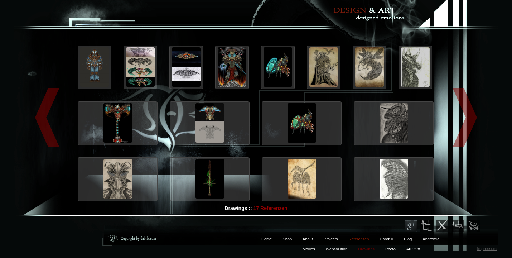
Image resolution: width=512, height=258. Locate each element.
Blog (408, 239)
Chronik (386, 239)
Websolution (336, 249)
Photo (390, 249)
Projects (331, 239)
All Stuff (413, 249)
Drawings (366, 249)
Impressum (487, 249)
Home (266, 239)
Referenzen (353, 239)
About (308, 239)
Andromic (430, 239)
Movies (309, 249)
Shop (287, 239)
